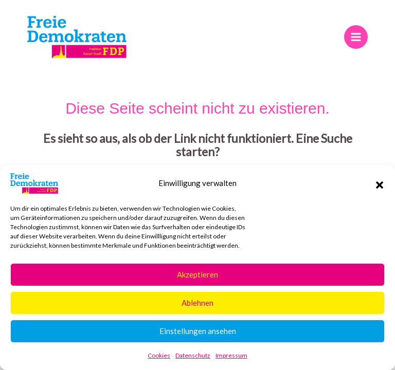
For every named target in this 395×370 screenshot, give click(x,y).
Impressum (231, 355)
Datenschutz (192, 355)
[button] (379, 183)
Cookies (159, 355)
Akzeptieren (197, 274)
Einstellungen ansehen (197, 331)
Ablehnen (197, 302)
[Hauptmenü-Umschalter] (355, 36)
